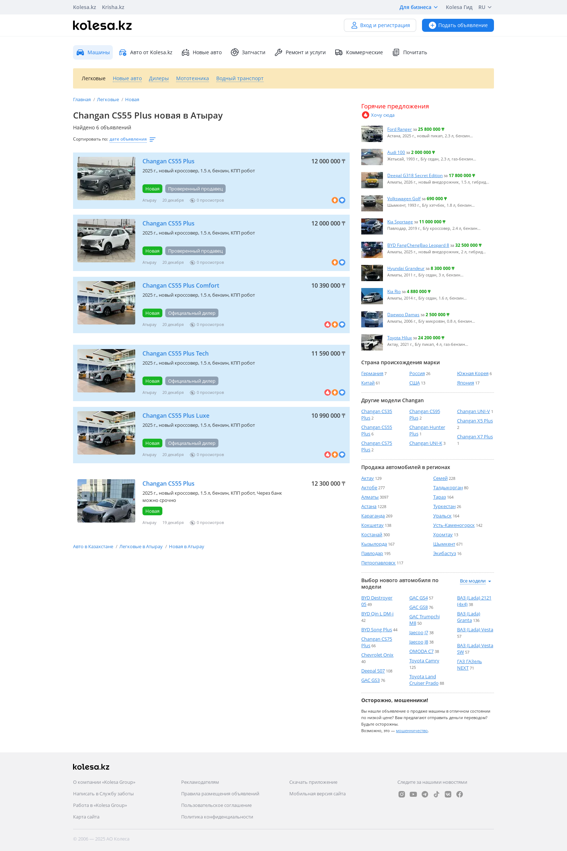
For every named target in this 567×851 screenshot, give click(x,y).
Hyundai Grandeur (406, 268)
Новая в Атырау (186, 546)
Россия (417, 373)
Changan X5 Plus (475, 420)
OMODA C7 (421, 651)
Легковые (108, 99)
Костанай (371, 534)
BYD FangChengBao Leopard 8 (418, 245)
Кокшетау (372, 525)
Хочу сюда (378, 115)
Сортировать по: (90, 139)
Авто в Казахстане (93, 546)
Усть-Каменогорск (454, 525)
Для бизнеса (420, 7)
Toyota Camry (424, 660)
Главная (82, 99)
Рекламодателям (200, 782)
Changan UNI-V (473, 411)
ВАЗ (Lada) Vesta (475, 629)
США (414, 382)
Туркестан (444, 506)
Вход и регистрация (380, 25)
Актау (367, 478)
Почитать (409, 52)
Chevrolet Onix (377, 655)
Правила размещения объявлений (220, 793)
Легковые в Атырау (141, 546)
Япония (465, 382)
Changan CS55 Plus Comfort (180, 285)
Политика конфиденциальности (217, 816)
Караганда (373, 515)
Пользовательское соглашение (216, 805)
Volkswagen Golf (404, 198)
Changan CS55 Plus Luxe (175, 416)
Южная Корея (473, 373)
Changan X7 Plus (475, 436)
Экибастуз (444, 553)
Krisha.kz (113, 7)
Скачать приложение (313, 782)
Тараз (439, 497)
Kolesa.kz (84, 7)
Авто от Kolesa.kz (145, 52)
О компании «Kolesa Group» (104, 782)
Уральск (442, 515)
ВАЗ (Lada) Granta (468, 616)
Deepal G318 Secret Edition (415, 175)
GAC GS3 (370, 680)
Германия (372, 373)
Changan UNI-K (425, 443)
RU (486, 7)
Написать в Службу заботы (103, 793)
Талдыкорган (448, 487)
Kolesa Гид (459, 7)
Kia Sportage (400, 221)
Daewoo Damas (403, 314)
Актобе (369, 487)
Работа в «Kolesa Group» (100, 805)
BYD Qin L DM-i (377, 613)
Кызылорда (374, 544)
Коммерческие (358, 52)
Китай (368, 382)
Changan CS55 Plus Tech (175, 353)
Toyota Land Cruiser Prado (424, 679)
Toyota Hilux (399, 337)
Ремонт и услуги (300, 52)
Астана (368, 506)
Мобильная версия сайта (317, 793)
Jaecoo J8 (418, 642)
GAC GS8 (418, 607)
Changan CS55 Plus (168, 161)
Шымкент (444, 544)
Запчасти (247, 52)
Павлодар (372, 553)
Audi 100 (396, 152)
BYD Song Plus (376, 629)
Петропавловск (378, 562)
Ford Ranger (399, 129)
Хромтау (443, 534)
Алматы (370, 497)
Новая (132, 99)
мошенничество (412, 730)
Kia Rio (394, 291)
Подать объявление (458, 25)
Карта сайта (86, 816)
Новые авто (201, 52)
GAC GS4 (418, 597)
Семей (440, 478)
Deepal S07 (373, 670)
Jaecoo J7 (418, 632)
